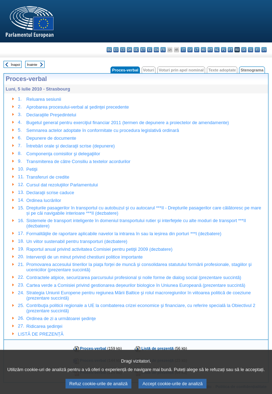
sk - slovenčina (243, 49)
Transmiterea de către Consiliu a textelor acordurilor (78, 161)
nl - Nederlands (217, 49)
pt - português (230, 49)
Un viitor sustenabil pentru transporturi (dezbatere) (76, 241)
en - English (156, 49)
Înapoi (15, 64)
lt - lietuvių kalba (196, 49)
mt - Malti (210, 49)
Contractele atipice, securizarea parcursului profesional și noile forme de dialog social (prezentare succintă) (133, 277)
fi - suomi (257, 49)
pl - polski (223, 49)
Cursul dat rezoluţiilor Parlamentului (62, 184)
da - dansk (129, 49)
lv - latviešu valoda (190, 49)
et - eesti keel (143, 49)
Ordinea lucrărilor (43, 200)
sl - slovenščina (250, 49)
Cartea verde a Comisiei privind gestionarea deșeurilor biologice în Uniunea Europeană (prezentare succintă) (135, 285)
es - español (116, 49)
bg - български (109, 49)
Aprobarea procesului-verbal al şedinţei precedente (77, 107)
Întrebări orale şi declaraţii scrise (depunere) (70, 146)
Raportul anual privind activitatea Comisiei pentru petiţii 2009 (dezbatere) (99, 249)
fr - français (163, 49)
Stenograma (252, 70)
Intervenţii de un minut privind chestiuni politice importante (84, 257)
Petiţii (31, 169)
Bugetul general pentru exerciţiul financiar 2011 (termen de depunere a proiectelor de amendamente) (127, 122)
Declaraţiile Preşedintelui (51, 114)
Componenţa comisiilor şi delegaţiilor (63, 153)
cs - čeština (122, 49)
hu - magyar (203, 49)
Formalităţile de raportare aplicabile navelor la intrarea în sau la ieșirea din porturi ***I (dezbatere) (123, 233)
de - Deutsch (136, 49)
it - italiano (183, 49)
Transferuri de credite (47, 177)
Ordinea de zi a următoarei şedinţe (61, 318)
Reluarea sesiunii (43, 99)
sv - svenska (264, 49)
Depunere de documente (51, 138)
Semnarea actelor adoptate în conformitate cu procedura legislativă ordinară (102, 130)
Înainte (32, 64)
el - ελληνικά (149, 49)
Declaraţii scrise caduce (50, 192)
